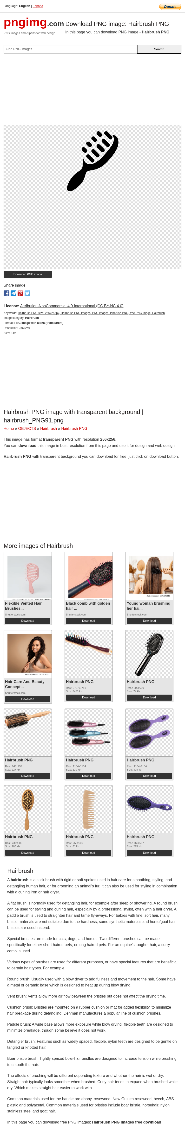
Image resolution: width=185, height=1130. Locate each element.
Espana (38, 6)
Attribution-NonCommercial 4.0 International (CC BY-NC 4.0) (71, 306)
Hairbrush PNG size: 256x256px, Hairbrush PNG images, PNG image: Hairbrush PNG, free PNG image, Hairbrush (91, 313)
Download (27, 620)
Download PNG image (27, 274)
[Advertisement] (92, 91)
